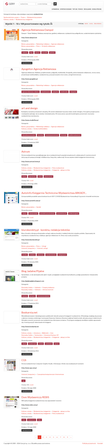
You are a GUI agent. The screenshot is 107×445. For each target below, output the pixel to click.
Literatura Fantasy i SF (51, 335)
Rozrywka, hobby (27, 287)
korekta (25, 255)
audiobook (49, 344)
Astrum (25, 151)
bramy (24, 176)
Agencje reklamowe (57, 44)
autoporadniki (33, 213)
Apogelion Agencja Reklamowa (38, 68)
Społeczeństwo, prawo (11, 17)
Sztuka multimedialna (40, 129)
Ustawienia (55, 9)
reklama (25, 52)
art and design (29, 108)
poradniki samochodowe (47, 213)
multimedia (64, 92)
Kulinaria (37, 287)
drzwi (40, 176)
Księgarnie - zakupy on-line (61, 170)
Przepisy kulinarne (48, 287)
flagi (31, 52)
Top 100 (74, 9)
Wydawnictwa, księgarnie (24, 19)
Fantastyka (38, 335)
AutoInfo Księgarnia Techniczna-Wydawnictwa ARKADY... (54, 192)
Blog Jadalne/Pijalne (32, 271)
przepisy (32, 296)
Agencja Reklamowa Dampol (37, 29)
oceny (91, 23)
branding (40, 135)
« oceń (35, 56)
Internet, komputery (28, 248)
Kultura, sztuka (9, 19)
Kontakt (100, 443)
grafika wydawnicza (74, 135)
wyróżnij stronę (27, 63)
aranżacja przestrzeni (52, 135)
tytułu (86, 23)
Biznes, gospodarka (27, 44)
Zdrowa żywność (47, 289)
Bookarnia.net (29, 312)
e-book (41, 344)
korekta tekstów (51, 255)
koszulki (44, 52)
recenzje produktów (43, 296)
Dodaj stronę (96, 9)
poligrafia (55, 92)
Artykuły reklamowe (48, 46)
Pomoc (80, 9)
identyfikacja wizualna (29, 135)
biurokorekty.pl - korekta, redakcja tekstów (45, 229)
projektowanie (46, 92)
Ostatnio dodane (66, 9)
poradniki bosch (61, 213)
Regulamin (87, 9)
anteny (24, 213)
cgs (23, 381)
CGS (23, 360)
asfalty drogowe (73, 213)
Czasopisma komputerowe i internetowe (50, 374)
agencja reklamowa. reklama (31, 92)
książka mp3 (32, 344)
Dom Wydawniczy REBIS (35, 397)
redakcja (32, 255)
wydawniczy (31, 420)
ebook (24, 344)
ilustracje (63, 135)
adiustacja (40, 255)
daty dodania (97, 23)
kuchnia (25, 296)
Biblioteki (45, 333)
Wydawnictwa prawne (34, 17)
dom (24, 420)
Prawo (23, 17)
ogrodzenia (32, 176)
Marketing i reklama (42, 44)
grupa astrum (48, 176)
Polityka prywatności (89, 443)
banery (37, 52)
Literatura (36, 333)
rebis (39, 420)
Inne (51, 333)
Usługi (44, 246)
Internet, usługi (42, 248)
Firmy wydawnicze (58, 168)
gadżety (52, 52)
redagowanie (62, 255)
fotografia (73, 92)
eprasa (56, 344)
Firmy (38, 46)
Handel (38, 207)
